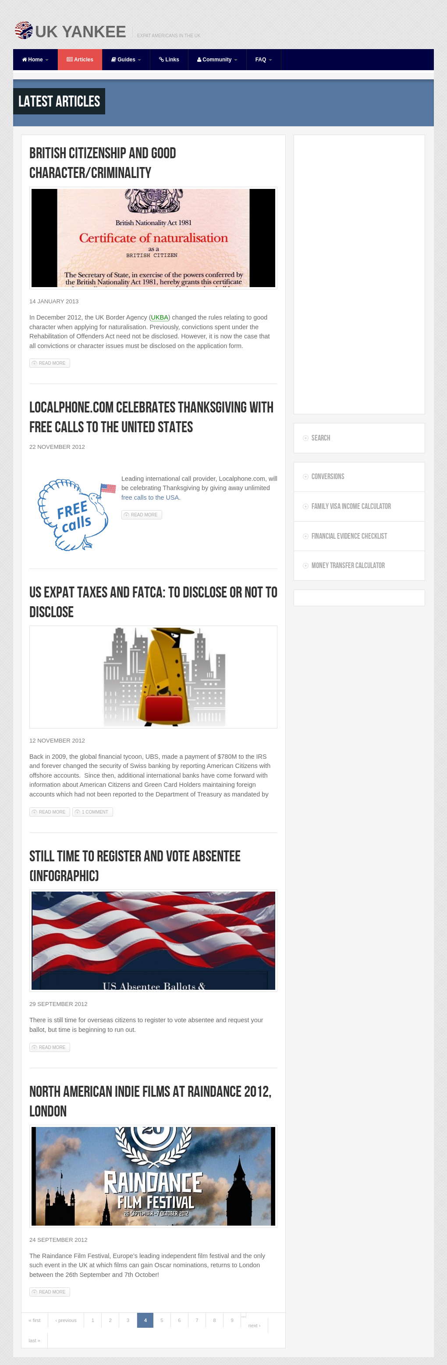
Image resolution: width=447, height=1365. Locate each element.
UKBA (159, 317)
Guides (126, 60)
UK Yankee (80, 32)
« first (35, 1320)
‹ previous (65, 1320)
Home (35, 60)
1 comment (95, 812)
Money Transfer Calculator (348, 565)
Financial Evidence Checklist (349, 536)
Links (169, 60)
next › (254, 1325)
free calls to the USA (150, 497)
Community (217, 60)
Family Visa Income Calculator (351, 506)
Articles (80, 60)
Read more (54, 363)
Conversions (328, 476)
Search (321, 438)
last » (34, 1340)
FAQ (263, 60)
